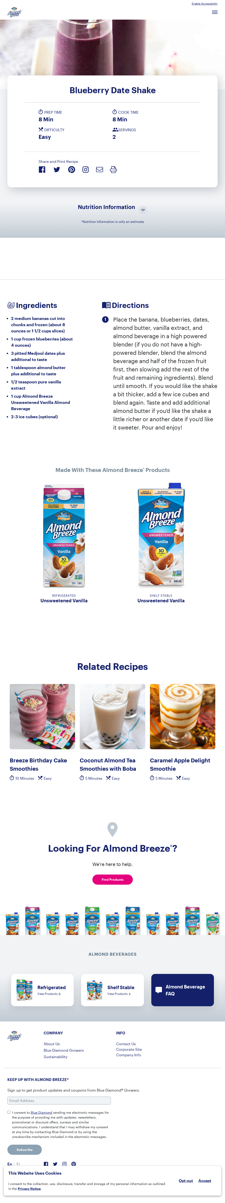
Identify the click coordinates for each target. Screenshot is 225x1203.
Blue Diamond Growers (64, 1050)
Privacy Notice (29, 1189)
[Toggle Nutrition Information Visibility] (143, 210)
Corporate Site (129, 1049)
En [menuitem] (9, 1164)
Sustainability (55, 1056)
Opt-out (186, 1180)
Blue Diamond (41, 1112)
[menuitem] (9, 1164)
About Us (52, 1044)
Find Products (113, 879)
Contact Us (126, 1044)
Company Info (128, 1055)
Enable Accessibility (205, 3)
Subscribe (25, 1150)
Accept (204, 1180)
